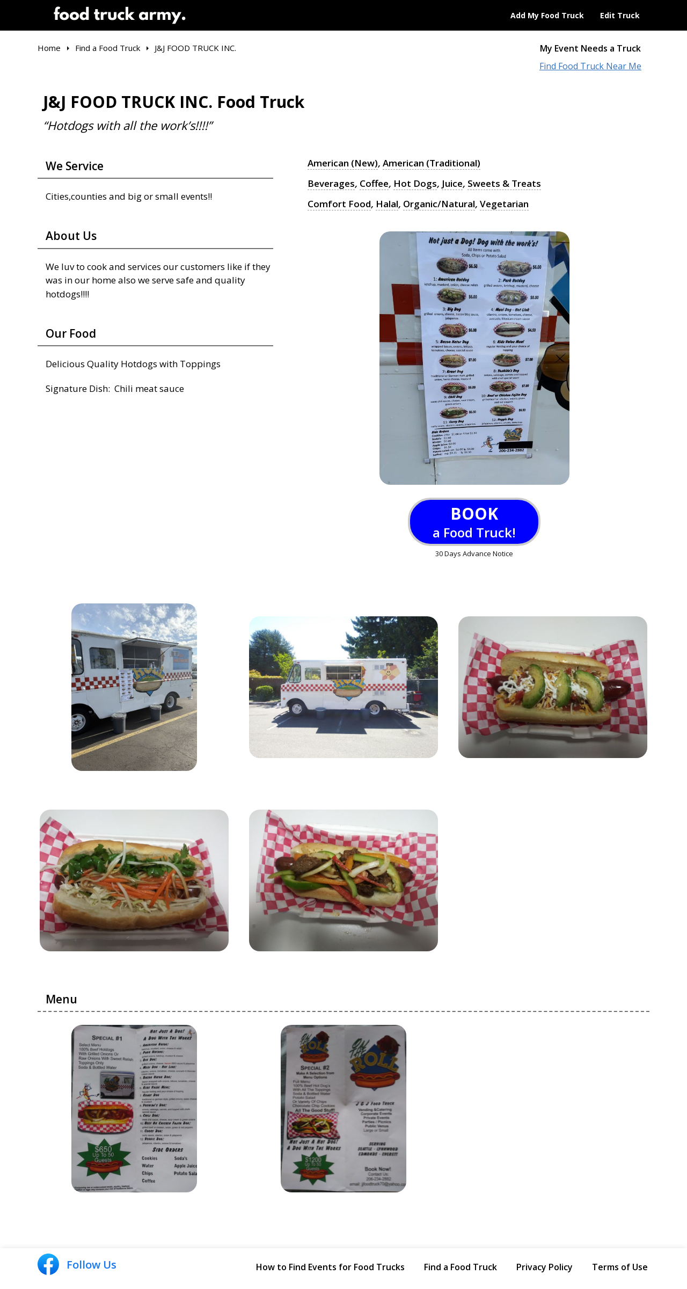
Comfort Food (339, 204)
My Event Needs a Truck (590, 48)
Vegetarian (504, 204)
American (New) (343, 163)
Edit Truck (620, 15)
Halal (387, 204)
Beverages (331, 184)
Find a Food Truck (460, 1267)
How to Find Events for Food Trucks (330, 1267)
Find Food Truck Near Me (590, 66)
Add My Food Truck (547, 15)
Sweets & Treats (504, 184)
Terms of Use (620, 1267)
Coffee (374, 184)
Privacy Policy (544, 1267)
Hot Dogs (415, 184)
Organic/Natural (439, 204)
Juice (452, 184)
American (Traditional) (431, 163)
